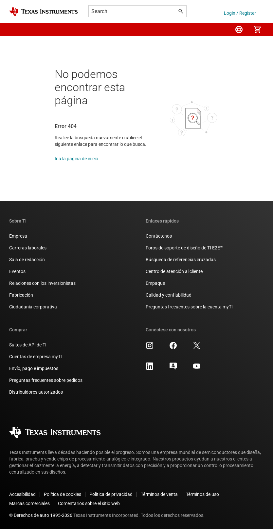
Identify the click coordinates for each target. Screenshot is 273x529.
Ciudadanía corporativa (33, 306)
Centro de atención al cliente (174, 271)
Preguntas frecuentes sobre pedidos (45, 380)
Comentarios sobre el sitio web (89, 503)
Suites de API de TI (27, 344)
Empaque (155, 283)
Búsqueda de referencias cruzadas (181, 259)
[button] (16, 29)
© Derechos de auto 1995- (40, 515)
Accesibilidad (22, 494)
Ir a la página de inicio (76, 158)
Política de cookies (62, 494)
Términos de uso (202, 494)
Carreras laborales (27, 247)
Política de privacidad (111, 494)
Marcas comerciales (29, 503)
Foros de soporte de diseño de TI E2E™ (184, 247)
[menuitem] (239, 29)
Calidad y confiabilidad (168, 295)
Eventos (17, 271)
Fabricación (21, 295)
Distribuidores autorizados (36, 392)
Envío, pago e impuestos (33, 368)
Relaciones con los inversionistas (42, 283)
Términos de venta (159, 494)
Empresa (18, 236)
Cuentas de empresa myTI (35, 356)
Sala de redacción (27, 259)
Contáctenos (159, 236)
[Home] (43, 11)
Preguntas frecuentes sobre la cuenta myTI (189, 306)
